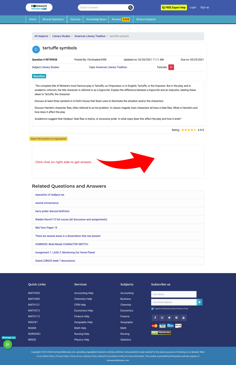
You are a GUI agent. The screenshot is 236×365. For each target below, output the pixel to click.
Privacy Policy (62, 356)
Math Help (80, 328)
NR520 (32, 339)
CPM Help (80, 304)
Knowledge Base (96, 19)
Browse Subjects (146, 19)
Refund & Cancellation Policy (111, 356)
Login (193, 7)
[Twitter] (169, 318)
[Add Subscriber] (200, 302)
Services (75, 19)
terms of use (183, 309)
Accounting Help (83, 293)
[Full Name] (174, 294)
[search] (130, 7)
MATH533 (34, 293)
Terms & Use (76, 356)
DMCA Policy (49, 356)
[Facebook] (155, 318)
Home (32, 19)
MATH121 (34, 304)
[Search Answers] (103, 8)
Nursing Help (81, 333)
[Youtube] (176, 318)
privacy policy (170, 309)
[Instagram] (162, 318)
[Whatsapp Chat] (7, 344)
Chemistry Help (83, 298)
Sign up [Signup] (204, 7)
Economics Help (83, 310)
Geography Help (83, 322)
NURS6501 (34, 333)
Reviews (121, 19)
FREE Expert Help (173, 7)
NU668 (32, 328)
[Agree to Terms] (152, 308)
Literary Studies (50, 67)
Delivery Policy (90, 356)
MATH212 (34, 310)
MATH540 (34, 298)
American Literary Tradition (111, 67)
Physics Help (81, 339)
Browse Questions (53, 19)
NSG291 (33, 322)
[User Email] (174, 302)
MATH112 (34, 316)
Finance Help (81, 316)
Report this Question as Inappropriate (48, 139)
